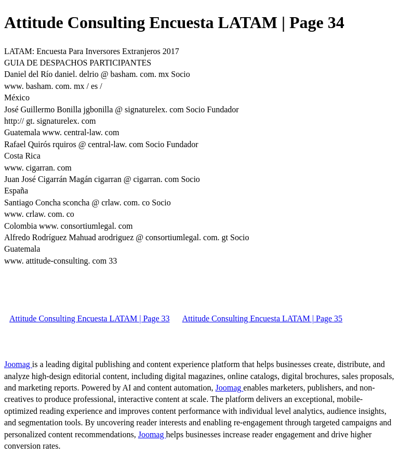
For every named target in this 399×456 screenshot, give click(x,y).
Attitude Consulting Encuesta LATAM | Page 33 (89, 318)
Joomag (18, 364)
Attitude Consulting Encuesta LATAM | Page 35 (262, 318)
